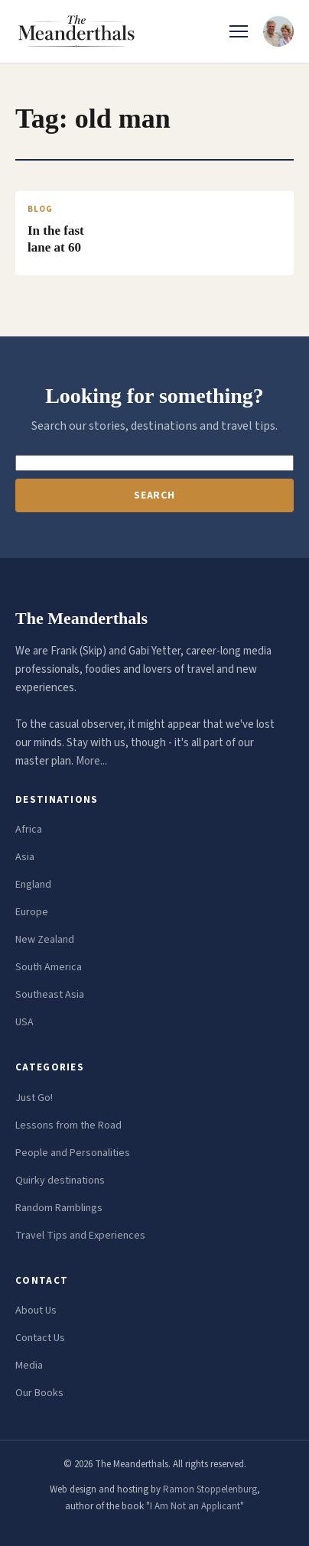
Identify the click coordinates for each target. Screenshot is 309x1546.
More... (91, 761)
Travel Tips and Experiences (80, 1235)
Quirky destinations (60, 1180)
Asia (24, 857)
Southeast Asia (49, 994)
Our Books (39, 1393)
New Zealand (44, 939)
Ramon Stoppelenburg (210, 1489)
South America (48, 967)
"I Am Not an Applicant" (195, 1506)
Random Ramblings (58, 1208)
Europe (31, 912)
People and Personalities (72, 1153)
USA (24, 1022)
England (33, 884)
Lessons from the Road (68, 1125)
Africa (28, 829)
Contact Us (40, 1338)
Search (154, 495)
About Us (36, 1310)
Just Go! (34, 1098)
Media (29, 1365)
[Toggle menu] (238, 31)
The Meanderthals (81, 618)
